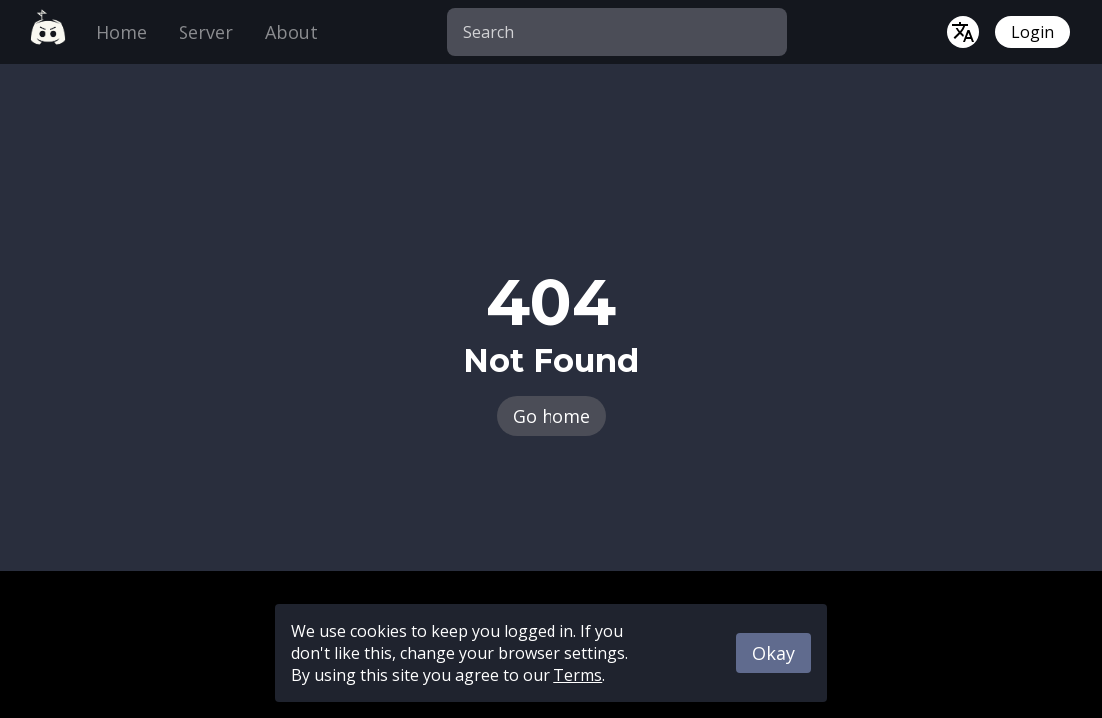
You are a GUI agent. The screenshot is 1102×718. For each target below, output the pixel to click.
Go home (551, 416)
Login (1032, 32)
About (291, 32)
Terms (577, 675)
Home (121, 32)
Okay (773, 653)
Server (206, 32)
